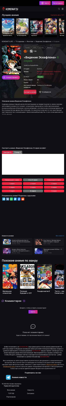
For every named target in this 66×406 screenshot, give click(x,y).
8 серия (33, 191)
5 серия (33, 187)
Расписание (11, 397)
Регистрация (58, 3)
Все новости (60, 236)
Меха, (52, 74)
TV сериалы (19, 41)
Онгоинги (30, 393)
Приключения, (48, 71)
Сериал (27, 47)
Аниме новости (16, 377)
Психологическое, (43, 74)
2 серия (33, 183)
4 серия (12, 187)
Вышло (49, 47)
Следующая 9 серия (54, 180)
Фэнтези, (40, 71)
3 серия (54, 183)
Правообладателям (11, 386)
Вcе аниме (11, 390)
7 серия (12, 191)
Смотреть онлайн (30, 92)
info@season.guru (9, 366)
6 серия (54, 187)
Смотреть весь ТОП (57, 15)
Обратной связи (51, 364)
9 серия (54, 191)
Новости (30, 390)
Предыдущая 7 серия (12, 180)
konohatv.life (7, 41)
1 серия (11, 183)
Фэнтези (30, 41)
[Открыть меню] (62, 8)
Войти (33, 312)
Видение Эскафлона (43, 41)
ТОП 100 (11, 393)
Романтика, (57, 71)
